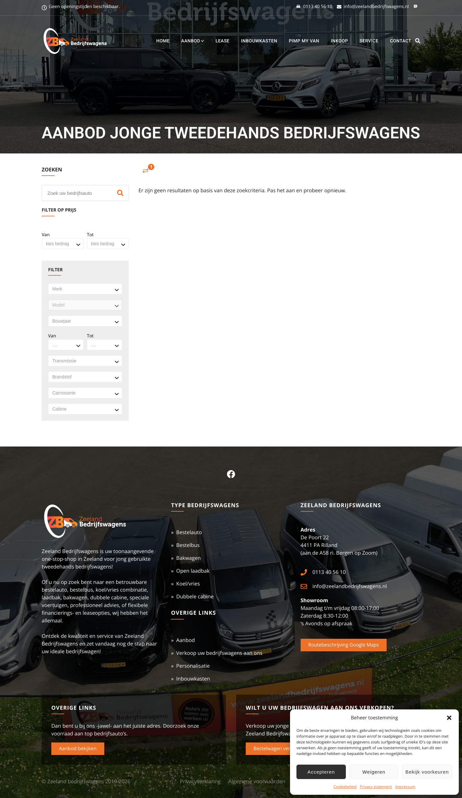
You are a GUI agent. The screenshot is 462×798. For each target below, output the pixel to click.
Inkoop (339, 41)
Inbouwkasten (259, 41)
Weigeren (374, 772)
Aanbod (192, 41)
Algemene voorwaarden (257, 781)
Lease (223, 41)
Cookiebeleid (344, 786)
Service (369, 41)
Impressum (405, 786)
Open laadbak (193, 570)
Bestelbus (188, 545)
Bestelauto (189, 532)
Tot (90, 235)
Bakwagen (188, 557)
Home (163, 41)
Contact (400, 41)
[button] (449, 718)
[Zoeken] (120, 193)
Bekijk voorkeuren (427, 772)
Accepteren (321, 772)
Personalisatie (193, 665)
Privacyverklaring (200, 781)
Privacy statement (376, 786)
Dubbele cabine (194, 596)
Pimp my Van (304, 41)
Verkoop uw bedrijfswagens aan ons (219, 652)
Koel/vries (188, 583)
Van (46, 235)
